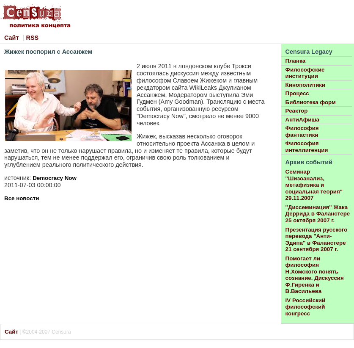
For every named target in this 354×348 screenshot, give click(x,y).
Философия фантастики (302, 131)
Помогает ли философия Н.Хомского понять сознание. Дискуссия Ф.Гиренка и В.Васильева (314, 275)
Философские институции (305, 73)
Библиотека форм (310, 102)
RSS (32, 37)
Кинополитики (305, 85)
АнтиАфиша (302, 119)
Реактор (296, 111)
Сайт (11, 37)
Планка (295, 61)
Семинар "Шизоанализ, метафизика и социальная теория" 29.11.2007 (314, 184)
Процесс (297, 93)
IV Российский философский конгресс (305, 307)
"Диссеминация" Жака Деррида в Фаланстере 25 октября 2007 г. (317, 214)
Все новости (21, 198)
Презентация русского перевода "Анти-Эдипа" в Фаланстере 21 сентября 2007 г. (316, 239)
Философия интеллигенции (306, 146)
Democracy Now (55, 178)
